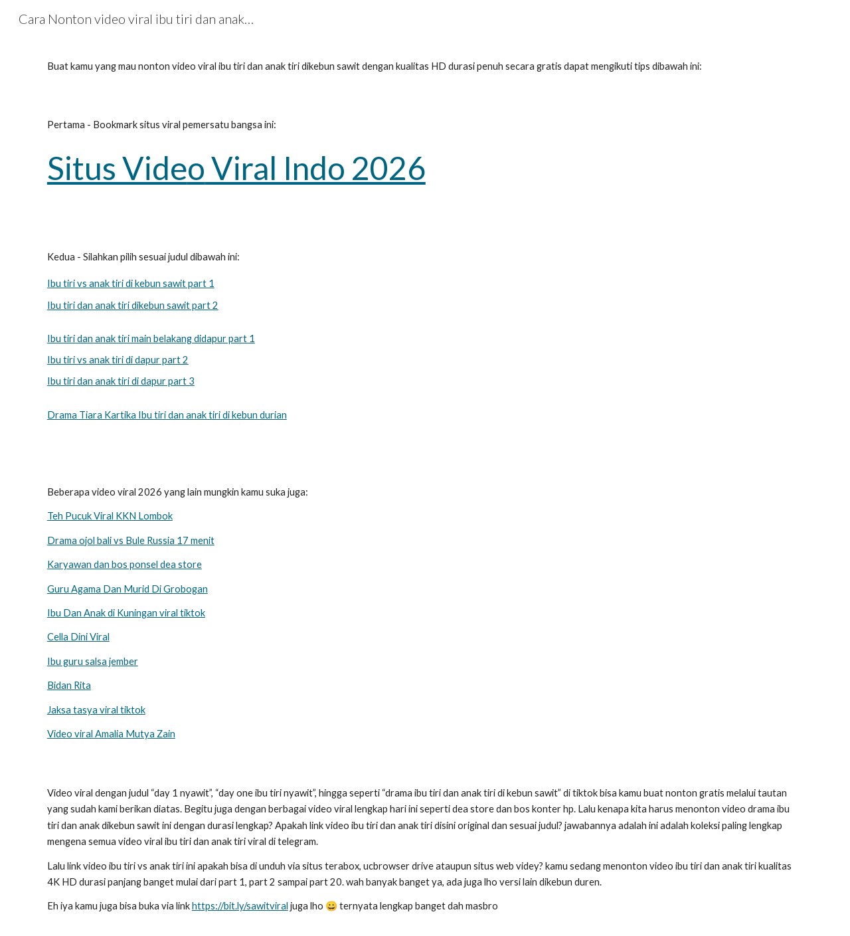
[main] (425, 66)
